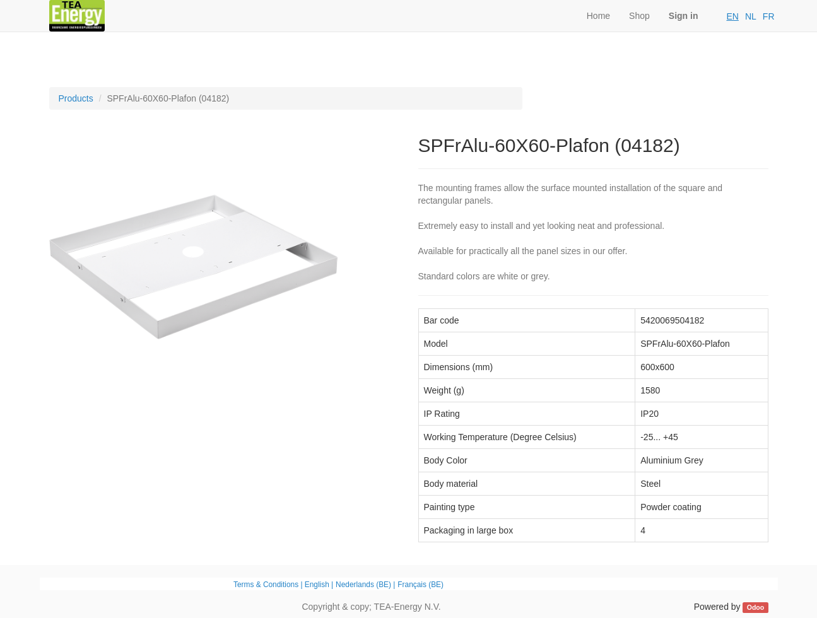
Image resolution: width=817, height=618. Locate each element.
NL (750, 16)
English (317, 584)
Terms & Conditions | (269, 584)
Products (76, 98)
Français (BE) (420, 584)
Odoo (755, 607)
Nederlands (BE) (363, 584)
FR (769, 16)
